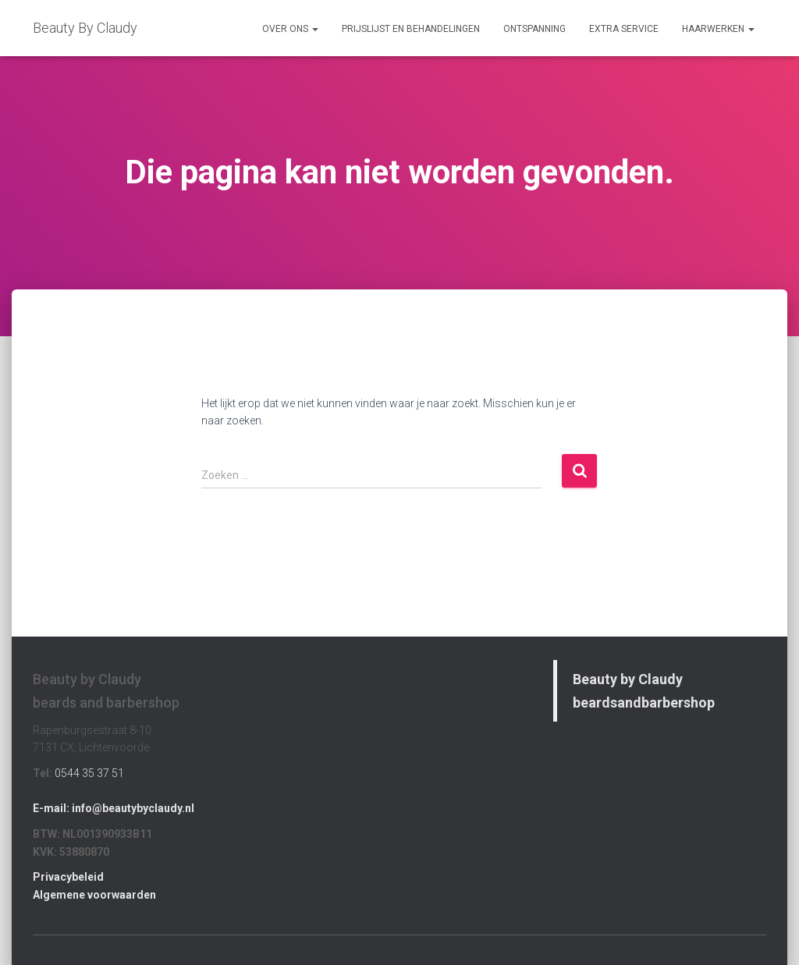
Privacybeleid (68, 877)
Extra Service (624, 28)
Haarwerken (718, 28)
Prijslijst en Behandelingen (411, 28)
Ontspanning (534, 28)
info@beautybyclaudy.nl (133, 808)
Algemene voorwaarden (94, 895)
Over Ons (290, 28)
